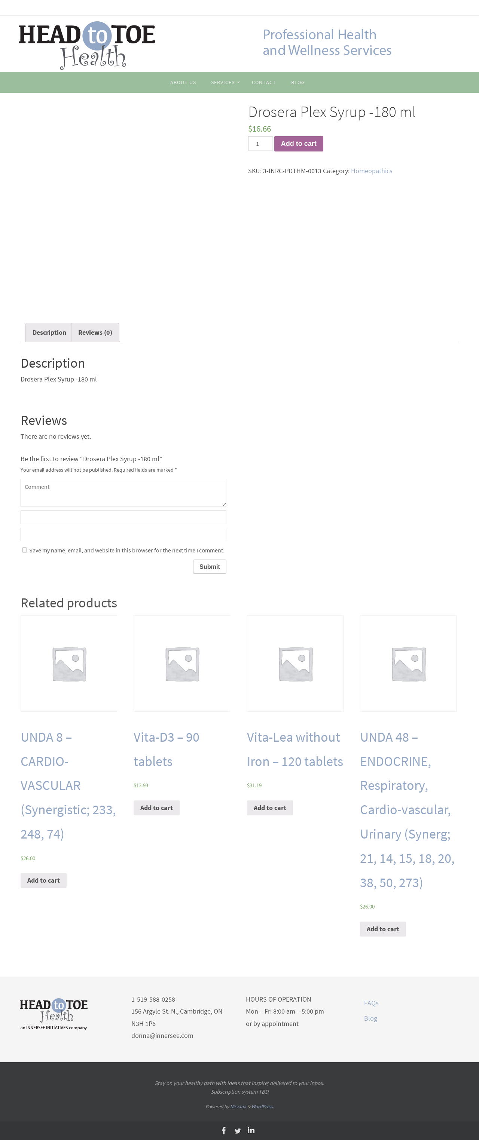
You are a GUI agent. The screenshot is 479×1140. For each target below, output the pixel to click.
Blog (370, 1018)
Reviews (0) (95, 332)
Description (49, 332)
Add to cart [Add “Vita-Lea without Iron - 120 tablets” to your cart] (270, 807)
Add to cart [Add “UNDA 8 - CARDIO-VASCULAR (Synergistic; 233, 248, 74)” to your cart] (43, 880)
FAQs (371, 1003)
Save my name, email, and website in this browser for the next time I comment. (127, 550)
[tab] (49, 332)
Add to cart (299, 143)
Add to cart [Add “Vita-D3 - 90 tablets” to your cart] (156, 807)
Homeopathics (372, 170)
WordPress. (262, 1106)
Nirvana (238, 1106)
